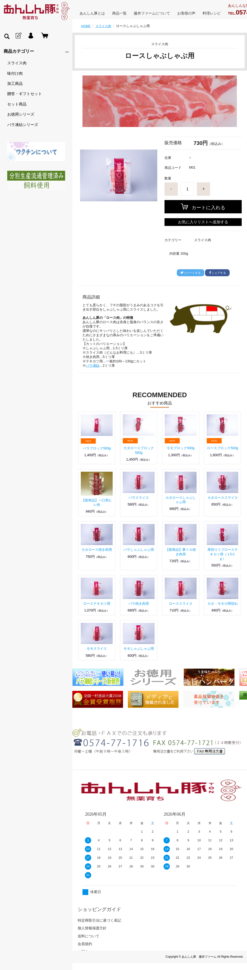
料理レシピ (212, 13)
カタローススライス (222, 498)
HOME (86, 26)
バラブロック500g (97, 448)
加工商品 (15, 84)
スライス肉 (17, 63)
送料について (88, 936)
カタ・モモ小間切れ (222, 603)
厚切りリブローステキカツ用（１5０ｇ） (222, 554)
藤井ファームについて (152, 13)
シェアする (217, 273)
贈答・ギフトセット (24, 94)
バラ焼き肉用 (139, 603)
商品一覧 (119, 13)
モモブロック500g (180, 448)
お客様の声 (186, 13)
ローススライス (180, 603)
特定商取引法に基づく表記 (99, 920)
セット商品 (17, 104)
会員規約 (85, 944)
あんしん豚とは (92, 13)
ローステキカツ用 (96, 603)
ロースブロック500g (222, 448)
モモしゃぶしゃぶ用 (139, 648)
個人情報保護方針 (92, 928)
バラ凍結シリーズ (22, 125)
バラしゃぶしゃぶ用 (139, 550)
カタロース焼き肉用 (97, 550)
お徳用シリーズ (20, 114)
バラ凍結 (92, 365)
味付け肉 (15, 73)
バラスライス (139, 498)
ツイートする (190, 273)
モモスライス (97, 648)
